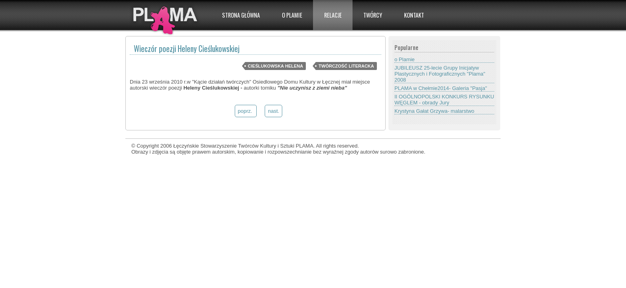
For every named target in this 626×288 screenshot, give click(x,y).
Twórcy (372, 15)
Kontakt (414, 15)
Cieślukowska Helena (275, 66)
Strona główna (241, 15)
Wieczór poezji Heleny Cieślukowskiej (187, 48)
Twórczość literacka (346, 66)
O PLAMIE (292, 15)
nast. (273, 111)
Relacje (333, 15)
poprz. (246, 111)
